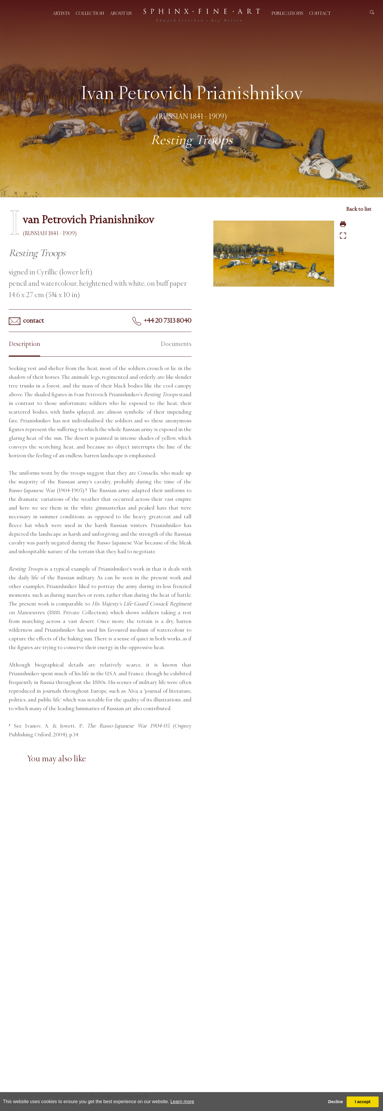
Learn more (182, 1101)
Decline (335, 1101)
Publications (287, 13)
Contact (320, 13)
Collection (90, 13)
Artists (61, 13)
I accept (362, 1101)
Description (24, 344)
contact (26, 321)
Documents (176, 344)
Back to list (358, 209)
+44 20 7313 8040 (162, 321)
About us (121, 13)
